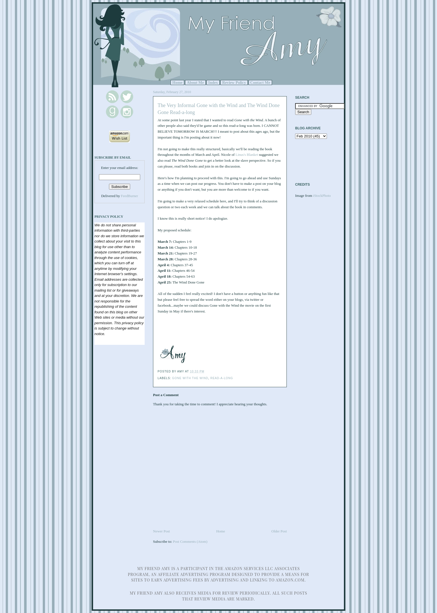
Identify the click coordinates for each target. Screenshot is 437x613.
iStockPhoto (322, 195)
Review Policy (234, 82)
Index (213, 82)
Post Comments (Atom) (190, 541)
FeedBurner (129, 196)
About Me (195, 82)
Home (177, 82)
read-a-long (221, 378)
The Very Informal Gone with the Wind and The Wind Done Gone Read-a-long (219, 109)
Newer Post (161, 531)
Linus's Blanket (247, 154)
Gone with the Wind (190, 378)
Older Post (279, 531)
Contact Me (260, 82)
